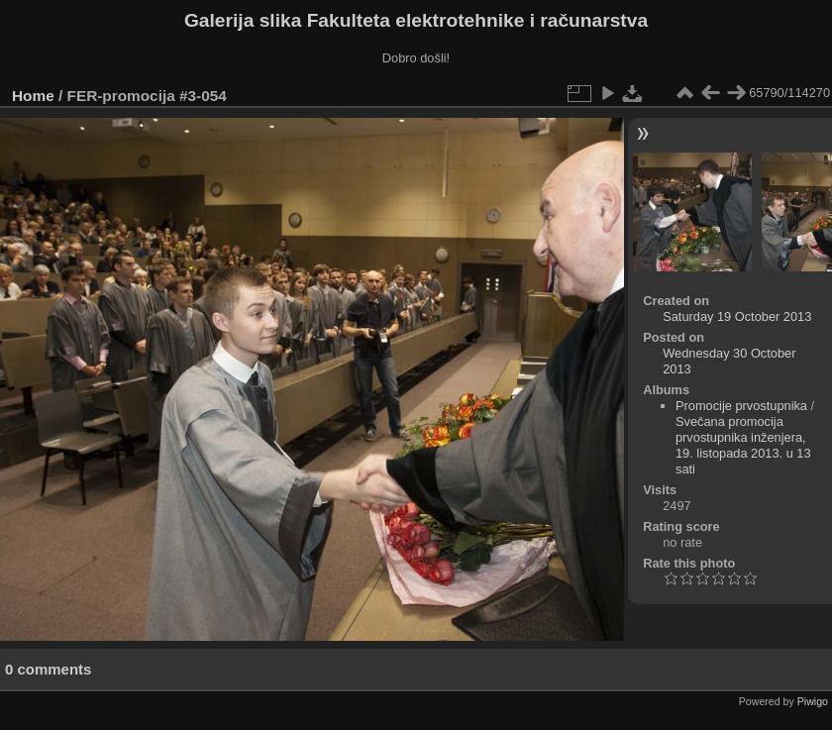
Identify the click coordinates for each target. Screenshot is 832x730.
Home (33, 95)
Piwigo (812, 701)
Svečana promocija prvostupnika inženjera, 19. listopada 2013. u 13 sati (743, 445)
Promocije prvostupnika (741, 405)
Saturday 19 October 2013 (737, 316)
